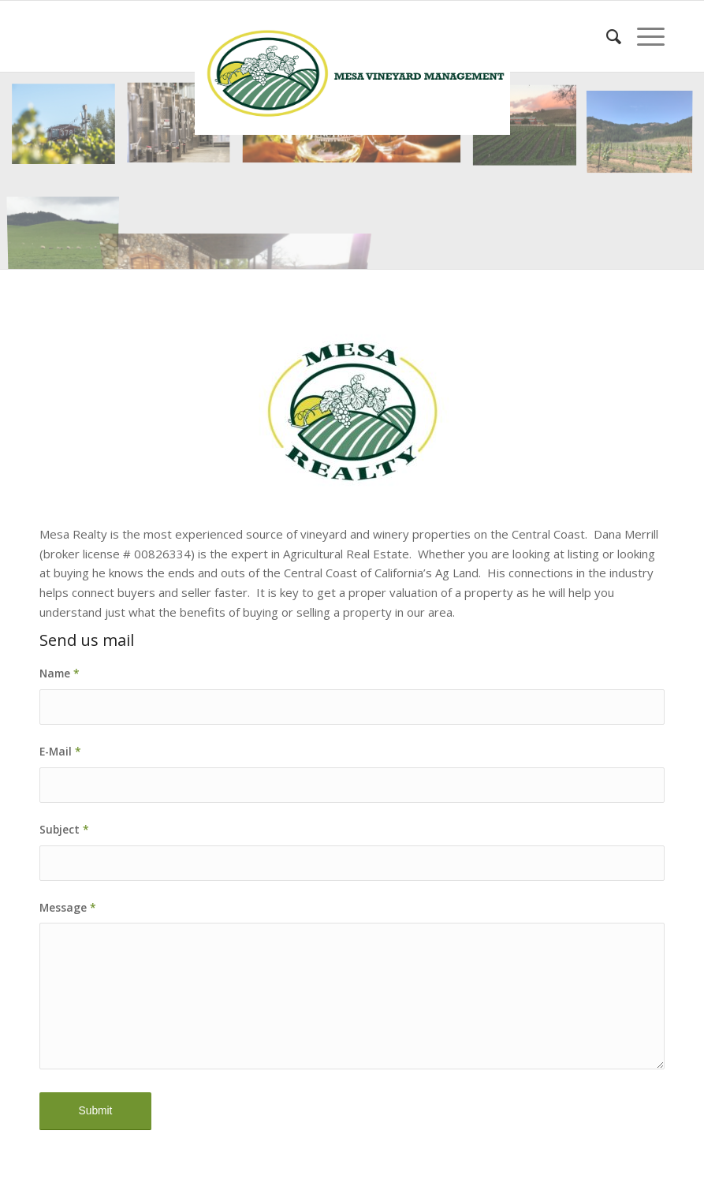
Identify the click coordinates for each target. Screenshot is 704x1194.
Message (67, 907)
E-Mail (60, 751)
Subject (64, 829)
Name (59, 673)
